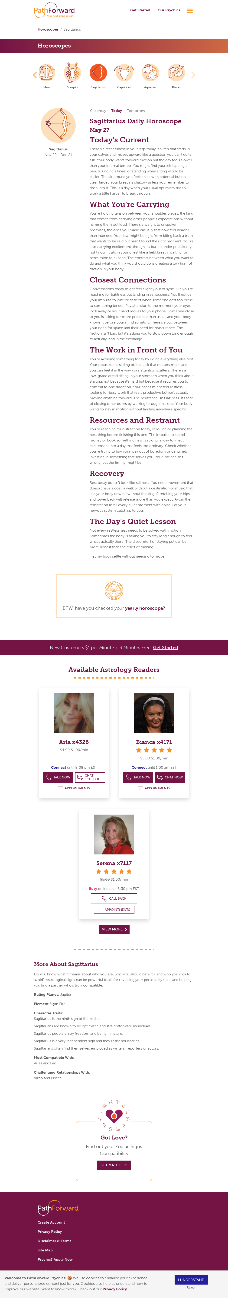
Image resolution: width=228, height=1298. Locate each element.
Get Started (140, 10)
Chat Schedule (89, 777)
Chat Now (170, 777)
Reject (191, 1287)
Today (116, 110)
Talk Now (58, 777)
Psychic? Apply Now (55, 1259)
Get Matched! (114, 1165)
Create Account (51, 1222)
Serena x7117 (114, 863)
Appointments (74, 788)
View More (114, 929)
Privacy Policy (115, 1289)
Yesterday (98, 110)
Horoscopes (48, 29)
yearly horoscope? (145, 608)
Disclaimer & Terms (54, 1241)
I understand (191, 1280)
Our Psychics (169, 10)
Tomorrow (136, 110)
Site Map (45, 1250)
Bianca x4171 (154, 742)
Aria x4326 (74, 742)
